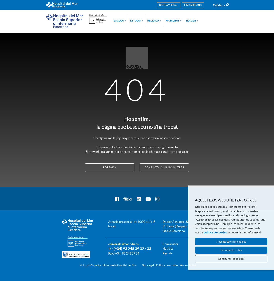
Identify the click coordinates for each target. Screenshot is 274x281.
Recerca (154, 20)
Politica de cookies (167, 265)
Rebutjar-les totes (231, 250)
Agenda (167, 253)
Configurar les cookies (231, 258)
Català (219, 5)
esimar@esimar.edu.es (123, 244)
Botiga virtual (168, 5)
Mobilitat (173, 20)
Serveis (192, 20)
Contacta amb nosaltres (164, 167)
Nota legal (148, 265)
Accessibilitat (188, 265)
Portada (109, 167)
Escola (120, 20)
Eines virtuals (193, 5)
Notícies (167, 248)
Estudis (136, 20)
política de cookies (215, 232)
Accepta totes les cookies (231, 241)
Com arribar (170, 244)
